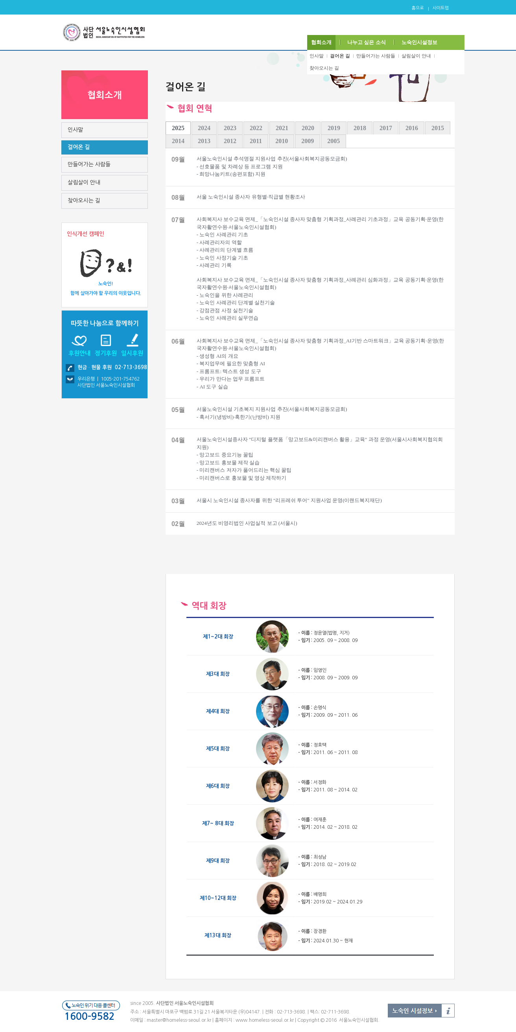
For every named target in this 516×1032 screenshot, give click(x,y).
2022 (256, 128)
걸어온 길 (340, 56)
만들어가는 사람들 (375, 56)
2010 (281, 141)
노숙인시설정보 (419, 42)
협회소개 (321, 42)
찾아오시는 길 (324, 68)
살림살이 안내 (416, 56)
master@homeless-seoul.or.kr (179, 1020)
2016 (411, 128)
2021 (282, 128)
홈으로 (418, 8)
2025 (178, 128)
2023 (230, 128)
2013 (204, 141)
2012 (230, 141)
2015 (437, 128)
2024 (204, 128)
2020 (308, 128)
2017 (386, 128)
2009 (307, 141)
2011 (256, 141)
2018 (360, 128)
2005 (333, 141)
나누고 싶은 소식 (366, 42)
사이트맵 (441, 8)
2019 (334, 128)
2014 (178, 141)
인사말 (317, 56)
